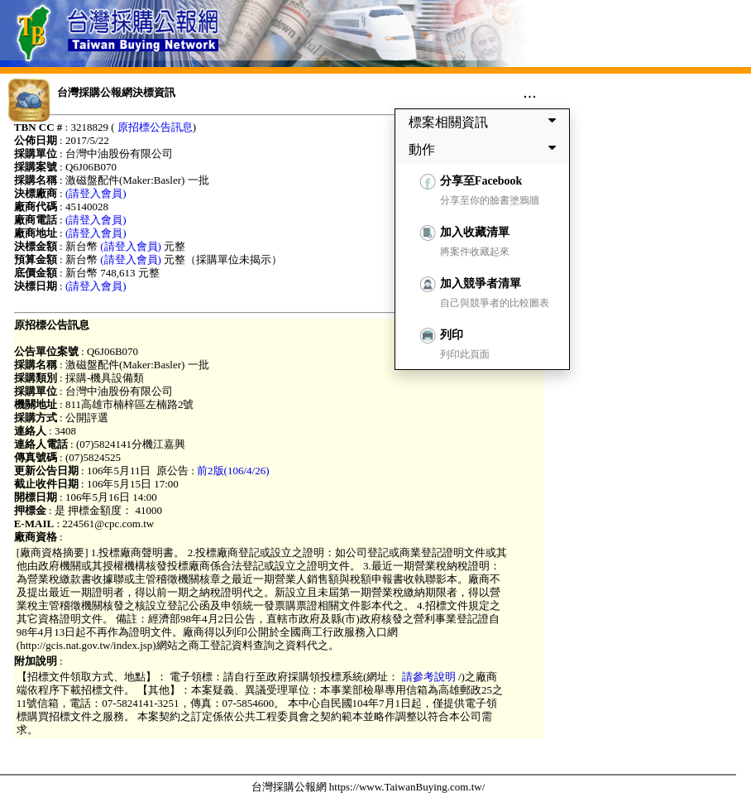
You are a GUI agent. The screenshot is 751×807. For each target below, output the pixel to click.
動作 (485, 149)
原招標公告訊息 (155, 127)
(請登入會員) (96, 193)
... (530, 92)
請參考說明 (428, 676)
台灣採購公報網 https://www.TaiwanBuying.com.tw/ (368, 787)
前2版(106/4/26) (233, 470)
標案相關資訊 (485, 121)
